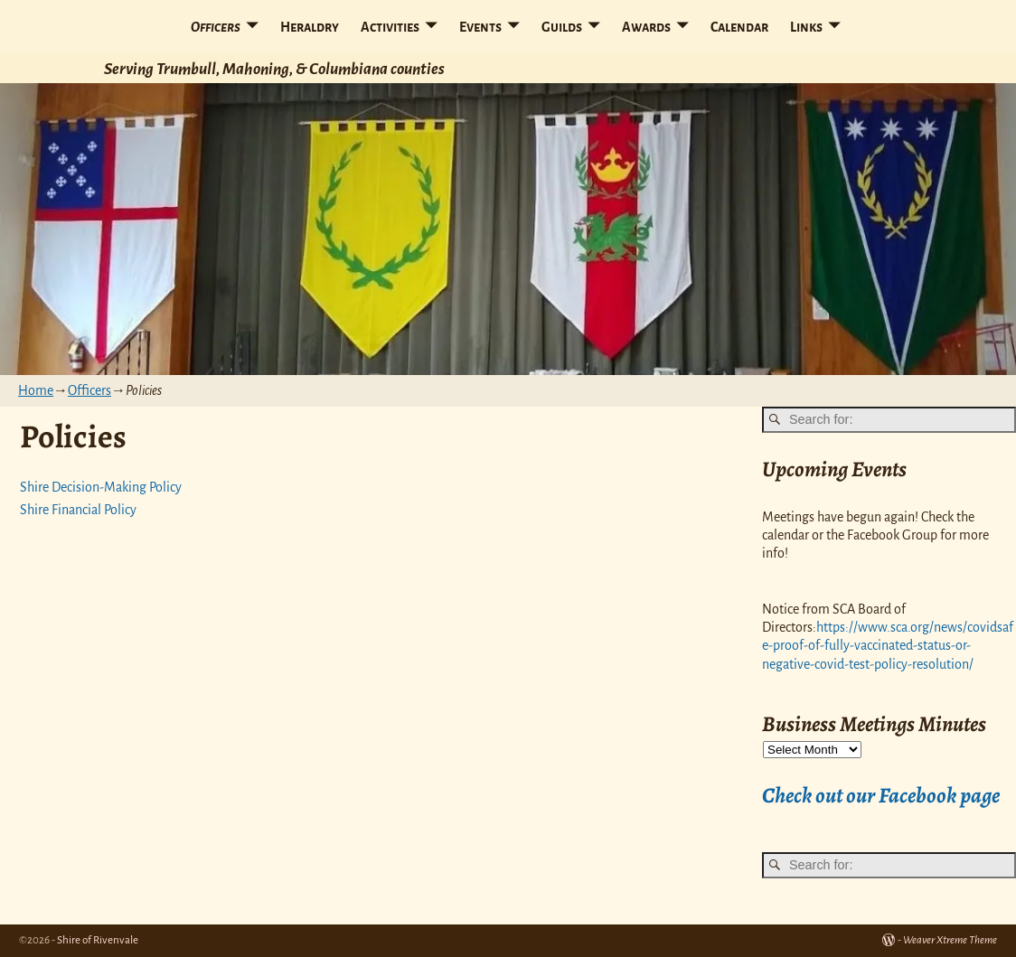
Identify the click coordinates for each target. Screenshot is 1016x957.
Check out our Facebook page (881, 795)
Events (480, 27)
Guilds (561, 27)
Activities (390, 27)
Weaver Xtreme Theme (950, 940)
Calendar (739, 27)
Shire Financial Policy (78, 509)
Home (35, 390)
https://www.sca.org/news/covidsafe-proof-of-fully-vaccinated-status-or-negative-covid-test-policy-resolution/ (887, 645)
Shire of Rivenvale (97, 940)
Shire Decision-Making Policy (101, 487)
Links (806, 27)
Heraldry (309, 27)
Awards (646, 27)
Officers (215, 27)
